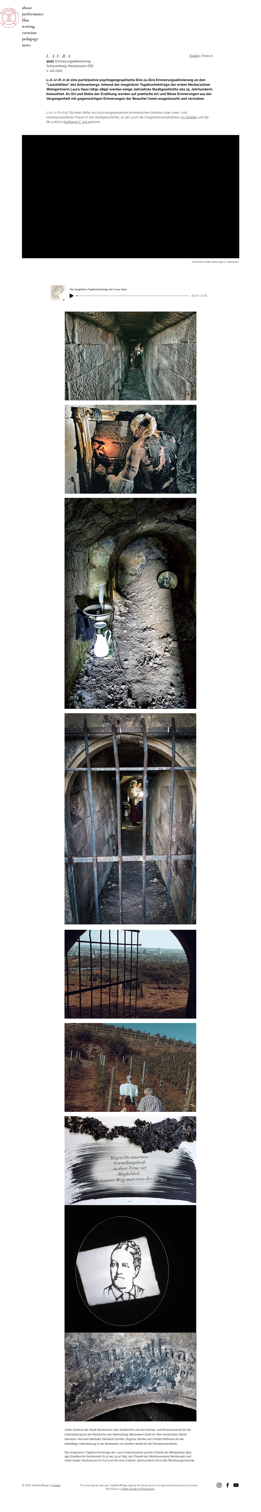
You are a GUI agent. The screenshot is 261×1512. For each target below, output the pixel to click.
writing (28, 26)
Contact (56, 1485)
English (194, 56)
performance (32, 14)
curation (29, 32)
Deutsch (207, 56)
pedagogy (30, 39)
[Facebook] (227, 1485)
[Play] (72, 296)
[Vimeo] (236, 1485)
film (25, 20)
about (27, 7)
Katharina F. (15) (76, 122)
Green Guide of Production (138, 1489)
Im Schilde (189, 117)
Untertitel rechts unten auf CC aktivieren (215, 261)
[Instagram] (219, 1485)
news (26, 45)
